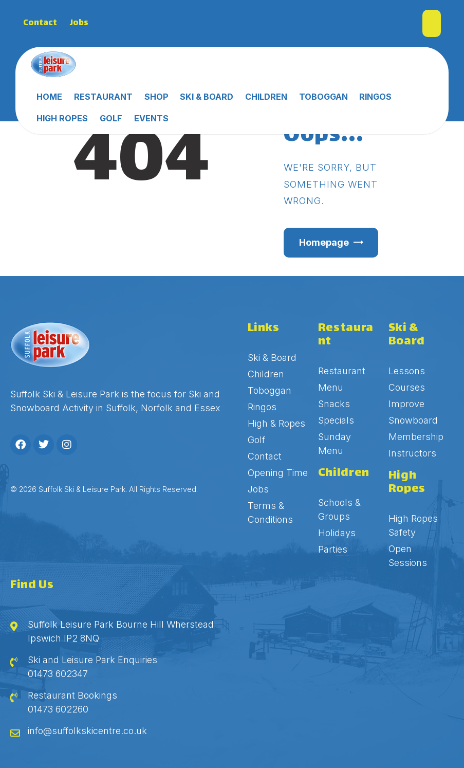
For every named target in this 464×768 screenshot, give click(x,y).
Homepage (324, 242)
